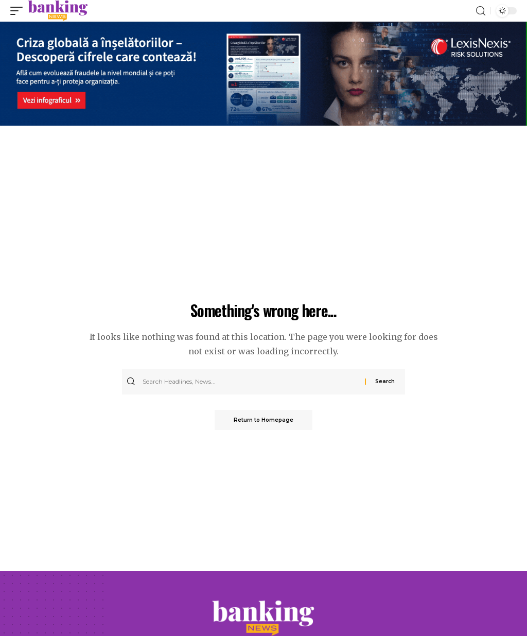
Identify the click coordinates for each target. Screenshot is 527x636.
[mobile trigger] (19, 11)
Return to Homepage (263, 420)
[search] (480, 11)
